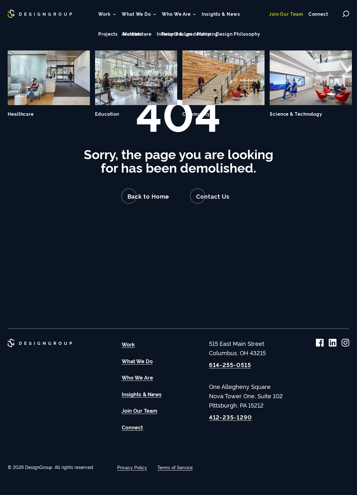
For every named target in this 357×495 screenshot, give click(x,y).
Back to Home (145, 196)
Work (128, 344)
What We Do (137, 360)
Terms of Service (175, 467)
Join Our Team (139, 410)
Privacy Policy (132, 467)
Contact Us (210, 196)
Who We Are (137, 377)
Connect (132, 427)
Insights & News (142, 394)
